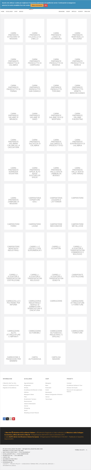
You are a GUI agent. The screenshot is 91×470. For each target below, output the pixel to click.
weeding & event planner (31, 412)
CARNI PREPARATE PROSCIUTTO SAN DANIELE (35, 88)
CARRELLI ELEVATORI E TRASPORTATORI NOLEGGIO (35, 277)
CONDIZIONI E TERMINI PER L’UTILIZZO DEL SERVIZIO (37, 463)
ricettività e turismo (30, 399)
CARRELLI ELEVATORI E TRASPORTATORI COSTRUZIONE (13, 277)
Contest (69, 383)
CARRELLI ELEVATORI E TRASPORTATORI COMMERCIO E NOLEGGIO (77, 250)
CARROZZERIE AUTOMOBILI (35, 332)
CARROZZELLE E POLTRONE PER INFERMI (13, 303)
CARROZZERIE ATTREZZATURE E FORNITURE (77, 303)
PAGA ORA (87, 11)
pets (25, 396)
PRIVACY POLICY (15, 463)
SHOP (15, 11)
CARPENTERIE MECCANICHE (56, 225)
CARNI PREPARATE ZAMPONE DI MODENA (13, 201)
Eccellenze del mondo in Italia (33, 390)
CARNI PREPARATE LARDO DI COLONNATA (56, 36)
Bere (47, 385)
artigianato (27, 385)
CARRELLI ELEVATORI (56, 247)
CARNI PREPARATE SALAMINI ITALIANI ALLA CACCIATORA (13, 143)
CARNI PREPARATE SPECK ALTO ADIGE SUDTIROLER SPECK (34, 172)
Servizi (47, 396)
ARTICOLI (74, 11)
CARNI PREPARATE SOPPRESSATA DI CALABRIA (77, 142)
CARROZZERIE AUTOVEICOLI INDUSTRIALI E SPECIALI (56, 334)
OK (46, 5)
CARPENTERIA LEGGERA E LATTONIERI (56, 200)
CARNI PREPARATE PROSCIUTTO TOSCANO (56, 88)
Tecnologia (49, 399)
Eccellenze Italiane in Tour (74, 385)
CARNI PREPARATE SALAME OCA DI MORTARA (56, 116)
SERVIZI (21, 11)
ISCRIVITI (80, 11)
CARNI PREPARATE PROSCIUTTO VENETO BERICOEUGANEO (77, 89)
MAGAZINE (62, 11)
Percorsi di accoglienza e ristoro (74, 390)
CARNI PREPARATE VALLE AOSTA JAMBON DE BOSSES (56, 171)
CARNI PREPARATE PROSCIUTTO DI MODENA (56, 62)
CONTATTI (6, 463)
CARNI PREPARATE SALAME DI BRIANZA (13, 116)
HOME (2, 11)
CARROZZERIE (56, 301)
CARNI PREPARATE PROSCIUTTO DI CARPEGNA (35, 62)
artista (26, 387)
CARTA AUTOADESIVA (35, 358)
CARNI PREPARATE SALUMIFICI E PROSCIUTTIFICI (56, 142)
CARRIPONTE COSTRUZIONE (77, 276)
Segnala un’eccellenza (9, 387)
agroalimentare (28, 383)
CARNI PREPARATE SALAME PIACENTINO (77, 116)
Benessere (49, 392)
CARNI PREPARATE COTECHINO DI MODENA (13, 36)
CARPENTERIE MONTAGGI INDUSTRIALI (13, 248)
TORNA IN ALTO (81, 450)
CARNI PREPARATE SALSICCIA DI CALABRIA (35, 142)
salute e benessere (30, 403)
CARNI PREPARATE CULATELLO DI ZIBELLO (35, 36)
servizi (26, 406)
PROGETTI (70, 378)
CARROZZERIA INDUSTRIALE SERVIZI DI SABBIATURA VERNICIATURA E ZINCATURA (35, 305)
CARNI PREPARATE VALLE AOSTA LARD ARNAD (78, 171)
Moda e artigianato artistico (54, 394)
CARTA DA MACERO (56, 358)
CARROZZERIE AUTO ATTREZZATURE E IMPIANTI (13, 334)
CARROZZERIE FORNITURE (77, 332)
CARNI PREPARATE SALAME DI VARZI (35, 116)
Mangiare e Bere (29, 394)
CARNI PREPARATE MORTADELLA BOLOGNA (78, 36)
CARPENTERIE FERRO (13, 225)
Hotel (47, 390)
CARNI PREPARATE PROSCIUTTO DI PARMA (13, 88)
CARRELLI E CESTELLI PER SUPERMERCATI (35, 248)
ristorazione (28, 401)
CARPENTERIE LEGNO (35, 225)
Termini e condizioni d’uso (11, 385)
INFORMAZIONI (7, 378)
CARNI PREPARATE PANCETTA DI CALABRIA (13, 62)
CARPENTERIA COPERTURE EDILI (35, 200)
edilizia (26, 392)
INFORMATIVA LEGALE (9, 465)
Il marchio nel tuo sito (9, 383)
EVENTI (68, 11)
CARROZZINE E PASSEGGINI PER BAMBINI (13, 359)
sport (25, 410)
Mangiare (48, 383)
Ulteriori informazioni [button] (37, 5)
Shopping (27, 408)
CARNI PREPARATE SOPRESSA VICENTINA (13, 171)
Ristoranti (48, 387)
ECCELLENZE (9, 11)
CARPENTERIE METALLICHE (77, 225)
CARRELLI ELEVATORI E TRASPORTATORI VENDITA (56, 277)
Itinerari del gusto (72, 387)
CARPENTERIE (77, 198)
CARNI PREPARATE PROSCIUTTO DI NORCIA (77, 62)
